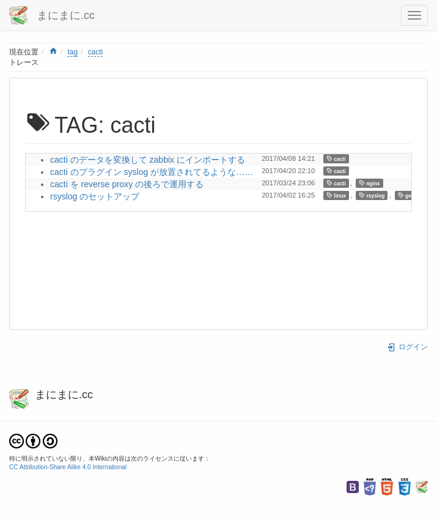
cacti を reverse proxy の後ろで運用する (127, 184)
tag (72, 52)
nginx (369, 183)
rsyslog (371, 195)
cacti (95, 52)
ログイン (407, 347)
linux (336, 195)
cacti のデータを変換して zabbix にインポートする (147, 160)
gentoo (410, 195)
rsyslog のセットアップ (94, 196)
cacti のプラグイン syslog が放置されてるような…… (151, 172)
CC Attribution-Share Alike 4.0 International (68, 467)
